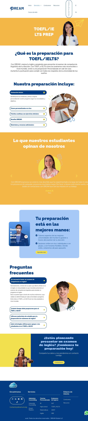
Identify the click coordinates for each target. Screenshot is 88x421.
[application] (38, 5)
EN (76, 9)
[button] (69, 9)
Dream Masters (31, 409)
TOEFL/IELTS (55, 406)
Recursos (66, 403)
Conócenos (67, 399)
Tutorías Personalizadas (45, 399)
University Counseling (32, 404)
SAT (52, 403)
